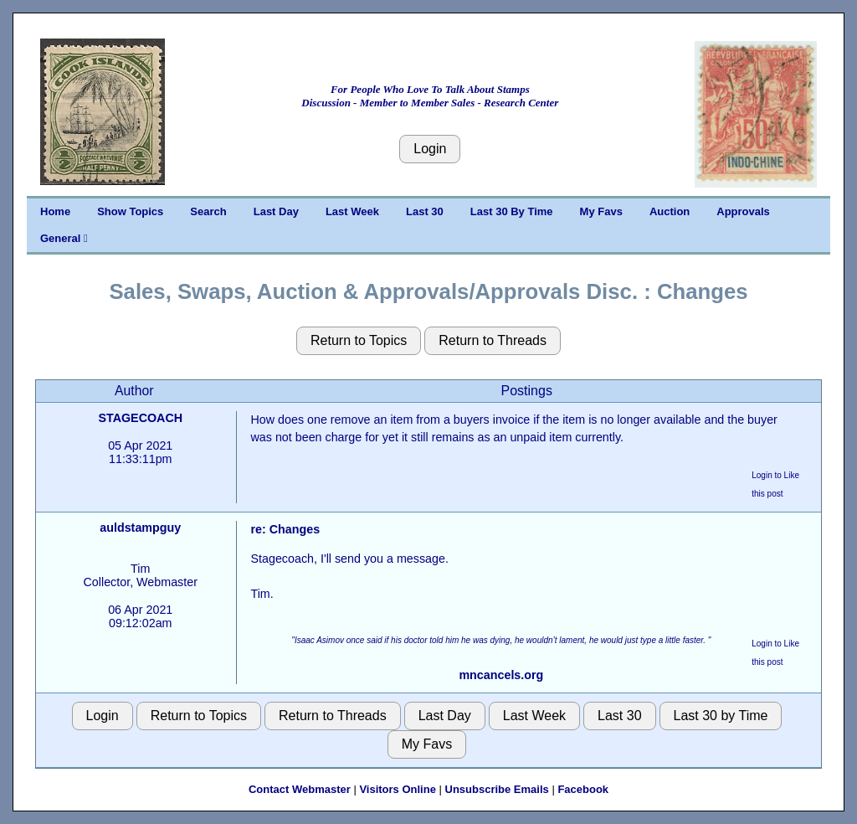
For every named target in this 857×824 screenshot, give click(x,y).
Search (208, 211)
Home (55, 211)
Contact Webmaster (300, 789)
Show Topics (130, 211)
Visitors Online (397, 789)
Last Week (352, 211)
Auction (669, 211)
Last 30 (425, 211)
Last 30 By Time (511, 211)
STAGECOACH (140, 418)
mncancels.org (501, 675)
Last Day (276, 211)
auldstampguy (140, 527)
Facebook (582, 789)
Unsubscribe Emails (497, 789)
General (64, 238)
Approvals (743, 211)
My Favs (601, 211)
